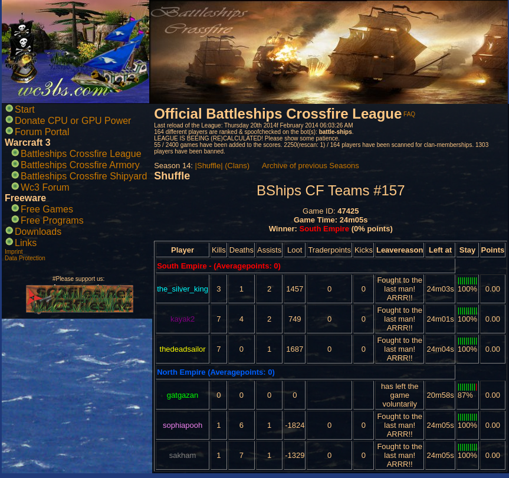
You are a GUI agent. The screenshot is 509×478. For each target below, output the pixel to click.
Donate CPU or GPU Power (73, 121)
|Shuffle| (209, 165)
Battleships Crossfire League (81, 154)
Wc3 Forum (45, 187)
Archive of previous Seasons (310, 165)
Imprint (14, 251)
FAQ (409, 114)
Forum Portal (42, 132)
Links (26, 243)
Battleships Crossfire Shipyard (84, 176)
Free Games (47, 209)
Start (25, 109)
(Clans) (237, 165)
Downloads (38, 232)
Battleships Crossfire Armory (80, 165)
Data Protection (25, 258)
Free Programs (52, 220)
